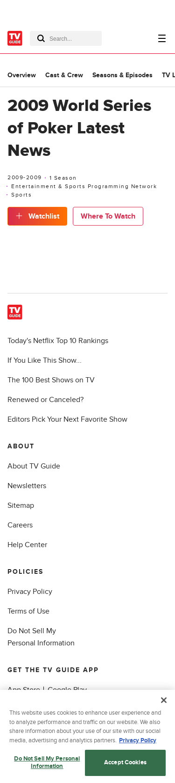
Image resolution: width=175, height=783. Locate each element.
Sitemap (20, 505)
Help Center (27, 544)
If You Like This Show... (44, 360)
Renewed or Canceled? (45, 399)
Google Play (67, 690)
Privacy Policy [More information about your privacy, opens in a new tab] (137, 743)
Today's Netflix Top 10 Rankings (57, 340)
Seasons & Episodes (122, 75)
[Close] (164, 703)
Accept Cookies (125, 765)
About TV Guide (33, 466)
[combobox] (66, 38)
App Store (23, 690)
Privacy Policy (29, 591)
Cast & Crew (64, 75)
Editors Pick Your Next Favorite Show (67, 419)
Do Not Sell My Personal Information (47, 765)
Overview (21, 75)
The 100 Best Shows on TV (51, 380)
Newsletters (26, 485)
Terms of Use (28, 611)
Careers (20, 525)
